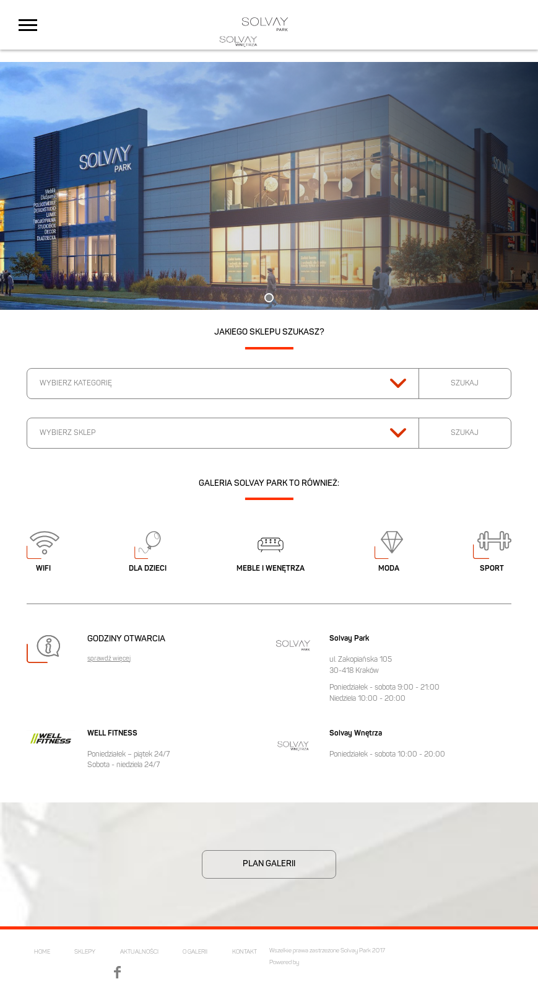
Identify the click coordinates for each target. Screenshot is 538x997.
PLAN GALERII (269, 864)
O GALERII (195, 952)
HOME (42, 952)
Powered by (284, 962)
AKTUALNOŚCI (139, 952)
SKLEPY (84, 952)
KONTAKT (244, 952)
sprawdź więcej (109, 659)
